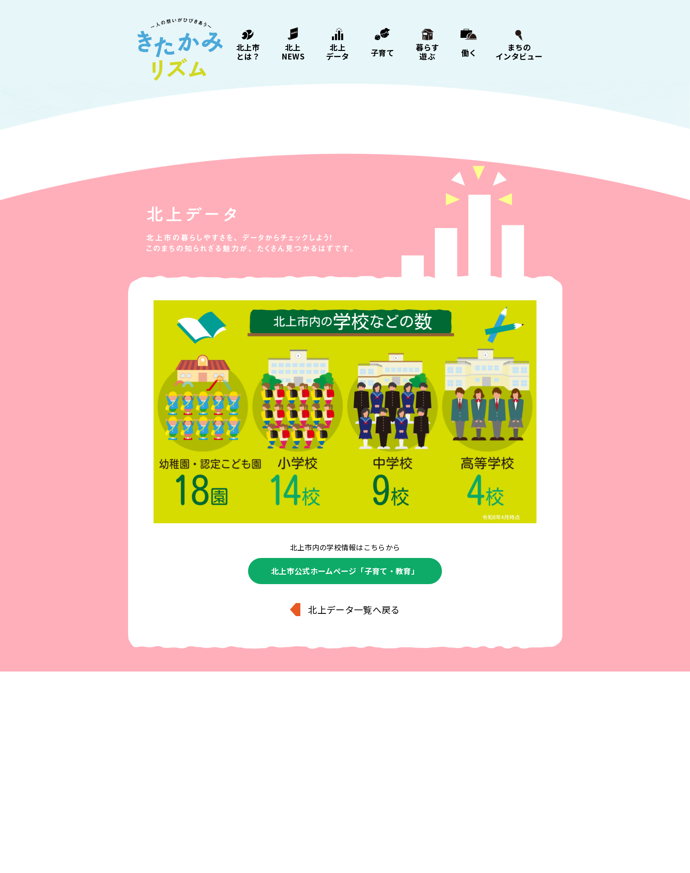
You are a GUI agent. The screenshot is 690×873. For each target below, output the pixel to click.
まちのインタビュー (519, 51)
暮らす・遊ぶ (345, 821)
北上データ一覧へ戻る (354, 609)
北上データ (338, 51)
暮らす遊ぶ (427, 51)
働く (469, 52)
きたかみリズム (180, 49)
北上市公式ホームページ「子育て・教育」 (345, 570)
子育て (382, 52)
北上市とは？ (248, 51)
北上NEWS (292, 51)
